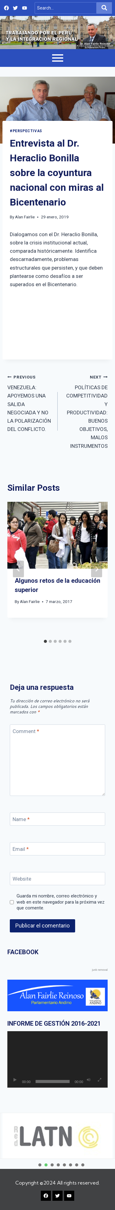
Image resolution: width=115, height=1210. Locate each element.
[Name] (57, 819)
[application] (57, 1059)
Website (22, 879)
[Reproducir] (15, 1080)
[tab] (45, 641)
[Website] (57, 878)
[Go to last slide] (18, 569)
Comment (26, 731)
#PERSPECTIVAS (26, 131)
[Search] (66, 8)
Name (21, 819)
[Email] (57, 848)
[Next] (96, 569)
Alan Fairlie (25, 216)
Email (21, 849)
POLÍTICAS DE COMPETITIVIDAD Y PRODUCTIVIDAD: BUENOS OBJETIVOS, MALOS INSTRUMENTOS (85, 411)
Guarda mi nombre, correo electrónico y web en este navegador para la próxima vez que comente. (61, 902)
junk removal (100, 969)
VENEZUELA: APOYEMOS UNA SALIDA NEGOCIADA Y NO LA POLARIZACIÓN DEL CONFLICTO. (29, 402)
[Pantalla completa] (99, 1080)
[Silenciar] (88, 1080)
